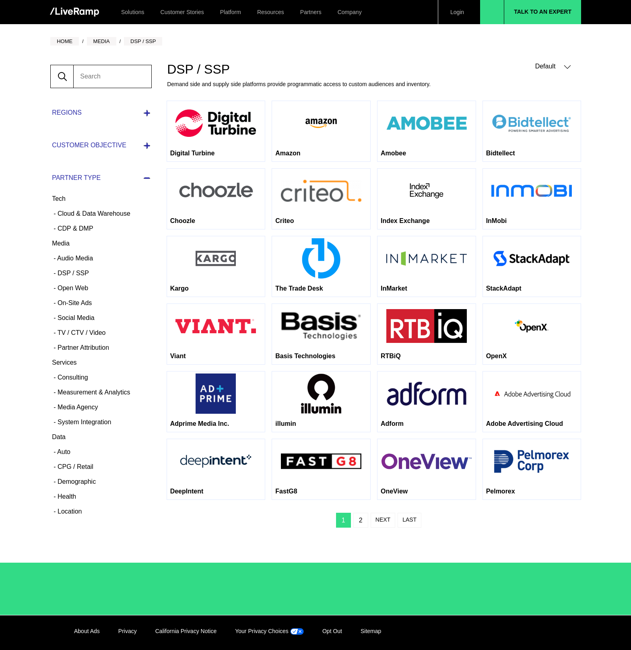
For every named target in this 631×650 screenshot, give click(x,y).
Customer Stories (182, 12)
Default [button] (553, 66)
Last (409, 519)
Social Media (75, 317)
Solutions (132, 12)
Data (59, 436)
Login (457, 12)
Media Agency (77, 407)
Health (66, 496)
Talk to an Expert (542, 11)
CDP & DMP (74, 228)
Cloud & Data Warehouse (93, 213)
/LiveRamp (101, 589)
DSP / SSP (72, 273)
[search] (112, 76)
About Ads (87, 631)
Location (69, 511)
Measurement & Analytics (93, 392)
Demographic (76, 481)
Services (64, 362)
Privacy (127, 631)
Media (61, 243)
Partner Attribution (82, 347)
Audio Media (74, 258)
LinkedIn (502, 632)
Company (350, 12)
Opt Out (332, 631)
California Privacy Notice (186, 631)
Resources (270, 12)
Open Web (72, 288)
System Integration (83, 422)
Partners (311, 12)
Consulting (72, 377)
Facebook (518, 632)
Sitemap (371, 631)
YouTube (551, 632)
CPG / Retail (74, 466)
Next (382, 519)
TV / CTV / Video (81, 332)
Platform (230, 12)
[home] (74, 12)
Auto (63, 451)
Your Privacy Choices (269, 631)
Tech (59, 198)
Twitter (535, 632)
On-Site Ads (74, 302)
